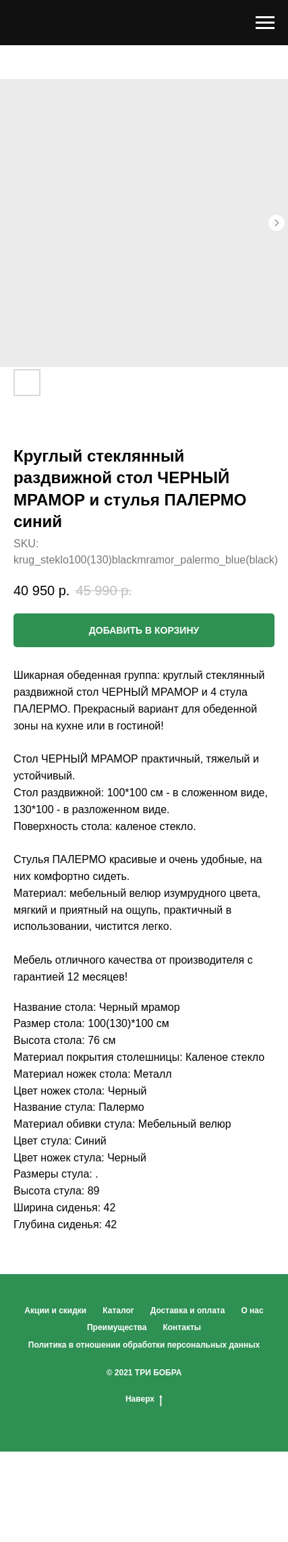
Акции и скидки (55, 1310)
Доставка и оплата (187, 1310)
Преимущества (116, 1327)
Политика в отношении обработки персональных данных (144, 1345)
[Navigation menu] (265, 23)
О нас (252, 1310)
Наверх (144, 1399)
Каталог (118, 1310)
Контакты (182, 1327)
